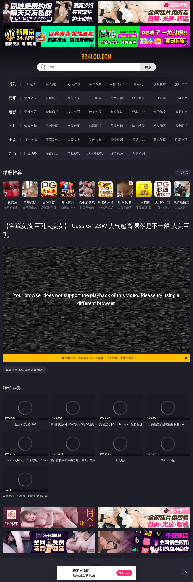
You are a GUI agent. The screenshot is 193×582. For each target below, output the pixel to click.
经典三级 (138, 112)
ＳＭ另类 (181, 98)
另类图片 (181, 126)
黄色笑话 (159, 139)
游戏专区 (95, 84)
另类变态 (181, 112)
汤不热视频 (95, 153)
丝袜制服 (138, 98)
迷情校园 (116, 139)
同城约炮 (30, 153)
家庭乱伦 (52, 139)
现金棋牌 (159, 84)
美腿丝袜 (116, 126)
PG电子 (30, 84)
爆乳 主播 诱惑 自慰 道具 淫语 (24, 370)
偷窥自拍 (30, 126)
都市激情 (30, 139)
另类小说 (138, 139)
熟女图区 (159, 126)
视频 (12, 97)
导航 (12, 153)
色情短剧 (138, 153)
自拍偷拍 (52, 98)
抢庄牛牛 (181, 84)
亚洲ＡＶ (30, 98)
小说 (12, 139)
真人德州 (52, 84)
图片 (12, 125)
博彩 (12, 84)
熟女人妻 (116, 98)
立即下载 (124, 573)
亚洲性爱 (30, 112)
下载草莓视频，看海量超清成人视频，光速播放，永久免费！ (123, 358)
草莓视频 (73, 153)
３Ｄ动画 (95, 98)
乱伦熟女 (159, 112)
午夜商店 (52, 153)
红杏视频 (116, 153)
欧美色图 (73, 126)
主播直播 (159, 98)
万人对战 (73, 84)
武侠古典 (95, 139)
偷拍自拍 (52, 112)
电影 (12, 111)
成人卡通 (73, 112)
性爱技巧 (181, 139)
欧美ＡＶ (73, 98)
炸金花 (138, 84)
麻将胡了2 (117, 84)
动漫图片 (95, 126)
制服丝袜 (116, 112)
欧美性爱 (95, 112)
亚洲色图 (52, 126)
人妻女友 (73, 139)
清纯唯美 (138, 126)
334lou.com (96, 57)
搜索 (148, 67)
